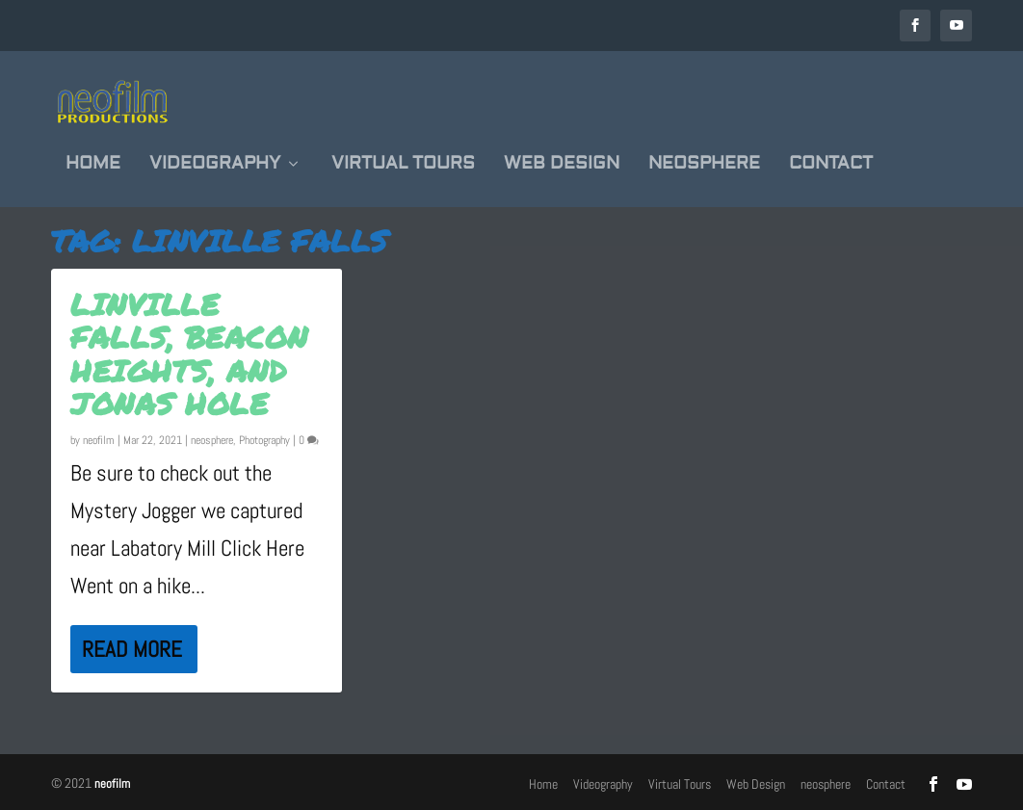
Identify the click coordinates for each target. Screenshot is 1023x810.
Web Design (561, 148)
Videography (214, 148)
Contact (831, 148)
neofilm (99, 439)
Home (93, 148)
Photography (264, 439)
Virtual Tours (403, 148)
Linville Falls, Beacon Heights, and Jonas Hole (189, 352)
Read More (132, 648)
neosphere (704, 148)
